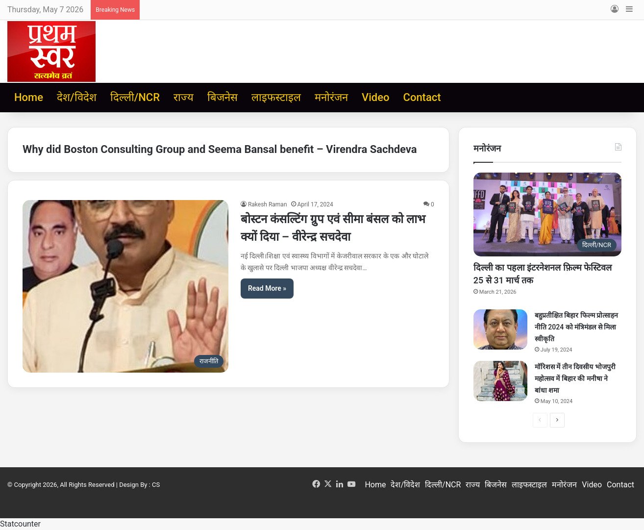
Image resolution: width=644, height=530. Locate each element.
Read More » (267, 288)
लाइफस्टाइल (276, 97)
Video (375, 97)
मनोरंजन (331, 97)
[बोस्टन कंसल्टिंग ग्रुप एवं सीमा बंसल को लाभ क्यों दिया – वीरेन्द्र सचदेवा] (125, 286)
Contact (422, 97)
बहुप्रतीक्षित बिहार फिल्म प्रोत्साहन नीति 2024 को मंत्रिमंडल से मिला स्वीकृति (576, 327)
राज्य (183, 97)
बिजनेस (222, 97)
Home (28, 97)
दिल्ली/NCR (135, 97)
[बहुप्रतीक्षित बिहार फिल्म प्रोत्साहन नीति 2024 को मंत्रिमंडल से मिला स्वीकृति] (500, 329)
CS (156, 484)
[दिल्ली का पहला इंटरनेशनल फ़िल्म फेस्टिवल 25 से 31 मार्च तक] (547, 214)
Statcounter (20, 524)
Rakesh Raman (267, 204)
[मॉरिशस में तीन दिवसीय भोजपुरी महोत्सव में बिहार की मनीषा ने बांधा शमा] (500, 381)
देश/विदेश (77, 97)
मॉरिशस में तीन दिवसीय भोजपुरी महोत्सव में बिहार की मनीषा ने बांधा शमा (575, 378)
